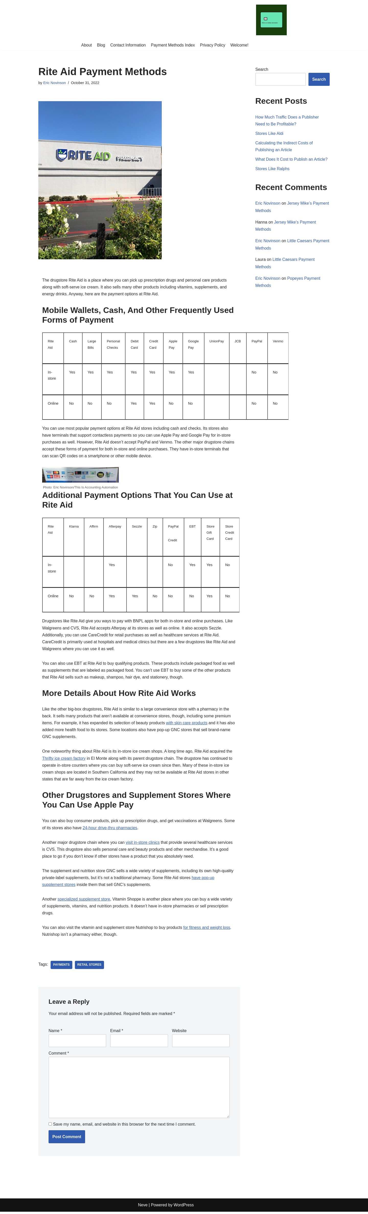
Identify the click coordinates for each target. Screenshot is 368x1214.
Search (261, 69)
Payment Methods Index (173, 45)
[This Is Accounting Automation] (271, 20)
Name (55, 1033)
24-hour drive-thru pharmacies (110, 829)
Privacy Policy (213, 45)
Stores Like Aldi (269, 133)
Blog (101, 45)
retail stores (89, 967)
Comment (59, 1055)
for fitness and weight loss (207, 929)
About (86, 45)
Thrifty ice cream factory (64, 759)
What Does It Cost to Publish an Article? (291, 159)
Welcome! (240, 45)
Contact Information (128, 45)
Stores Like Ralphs (272, 169)
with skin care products (187, 724)
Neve (142, 1207)
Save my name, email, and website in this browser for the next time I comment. (124, 1126)
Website (179, 1033)
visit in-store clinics (143, 844)
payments (61, 967)
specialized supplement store (83, 901)
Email (116, 1033)
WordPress (184, 1207)
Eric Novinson (54, 83)
